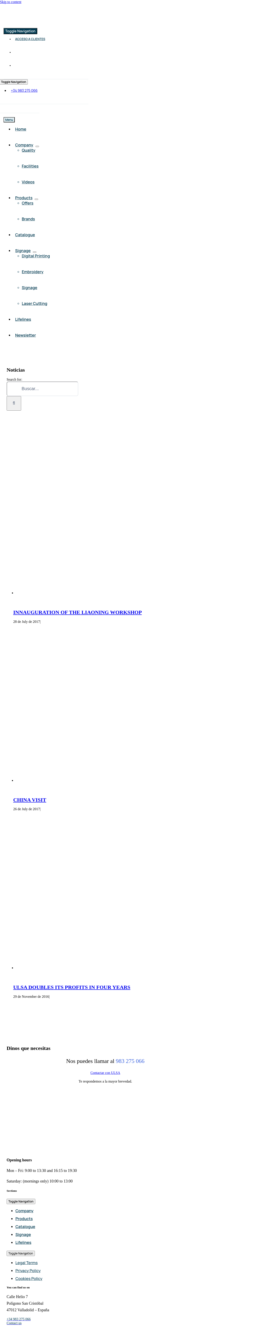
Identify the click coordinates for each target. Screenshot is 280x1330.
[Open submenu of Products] (36, 199)
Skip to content (10, 2)
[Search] (14, 403)
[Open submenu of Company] (37, 146)
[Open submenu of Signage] (34, 252)
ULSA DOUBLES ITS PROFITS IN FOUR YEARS (71, 987)
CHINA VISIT (29, 800)
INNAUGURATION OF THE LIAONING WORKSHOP (77, 612)
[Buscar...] (42, 389)
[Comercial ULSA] (40, 23)
